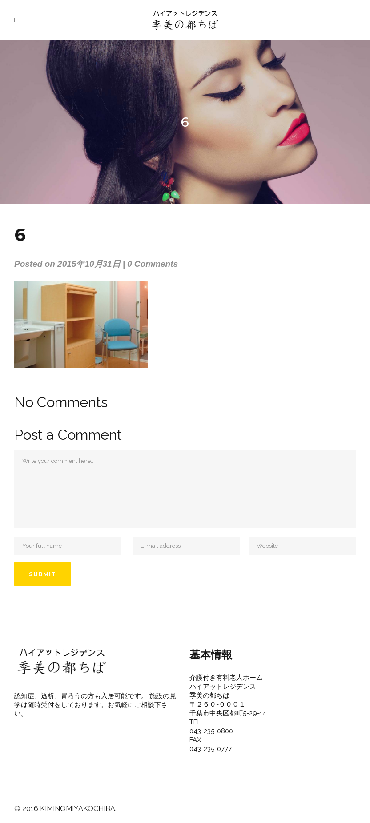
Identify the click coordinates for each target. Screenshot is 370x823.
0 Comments (152, 264)
